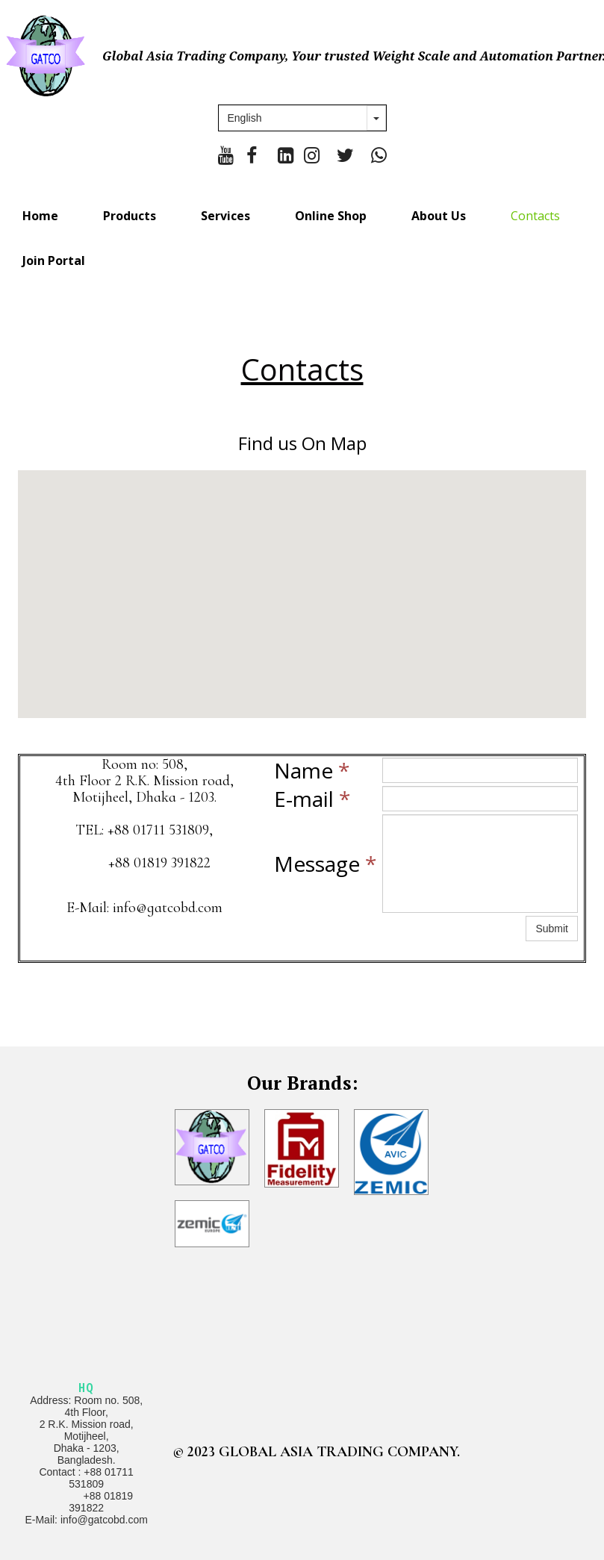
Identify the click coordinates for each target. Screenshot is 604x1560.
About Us (438, 216)
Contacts (535, 216)
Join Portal (53, 260)
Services (225, 216)
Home (40, 216)
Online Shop (331, 216)
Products (129, 216)
